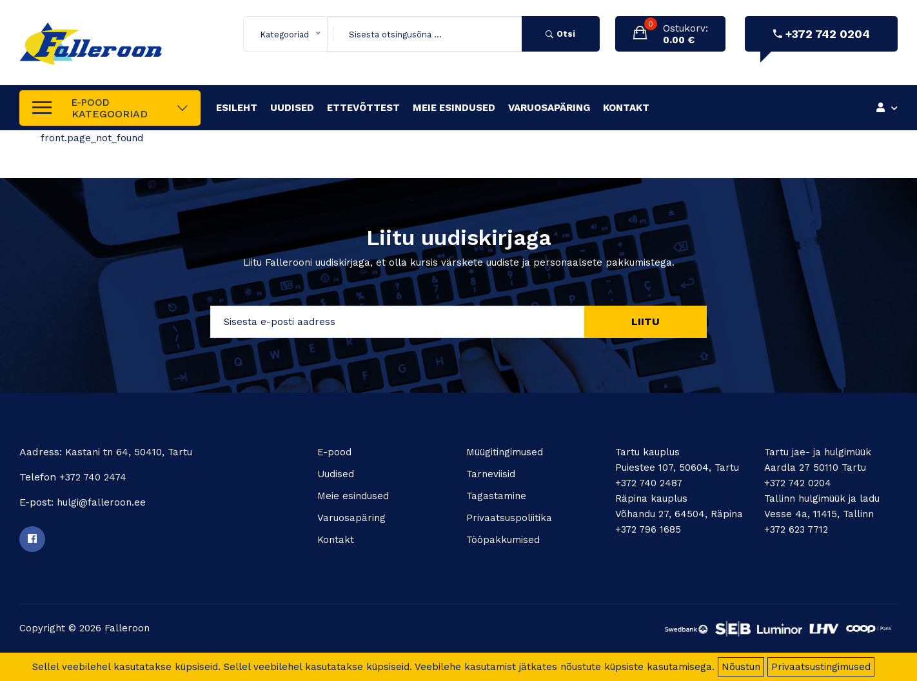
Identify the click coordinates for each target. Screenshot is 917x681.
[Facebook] (32, 539)
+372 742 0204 (821, 34)
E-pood (334, 452)
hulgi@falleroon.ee (101, 502)
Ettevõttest (363, 108)
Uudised (292, 108)
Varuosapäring (549, 108)
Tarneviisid (490, 474)
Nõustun (741, 667)
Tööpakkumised (503, 540)
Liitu (645, 321)
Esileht (236, 108)
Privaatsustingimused (821, 667)
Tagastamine (496, 496)
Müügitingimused (504, 452)
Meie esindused (454, 108)
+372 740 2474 (92, 477)
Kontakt (626, 108)
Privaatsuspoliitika (509, 518)
